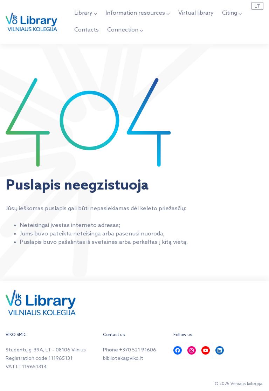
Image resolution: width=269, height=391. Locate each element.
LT (257, 6)
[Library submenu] (95, 13)
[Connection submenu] (141, 30)
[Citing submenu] (240, 13)
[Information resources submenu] (168, 13)
